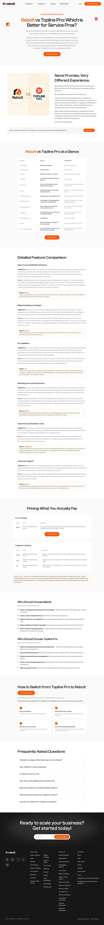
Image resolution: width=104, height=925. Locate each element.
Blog (79, 858)
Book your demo (62, 837)
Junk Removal (47, 887)
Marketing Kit (62, 858)
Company (42, 4)
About (79, 855)
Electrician (33, 874)
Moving (46, 875)
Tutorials (80, 868)
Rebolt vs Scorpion (64, 882)
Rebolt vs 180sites (64, 874)
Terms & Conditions (83, 919)
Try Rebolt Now (52, 237)
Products (29, 4)
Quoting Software (64, 861)
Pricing (53, 4)
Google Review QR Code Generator (88, 878)
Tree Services (34, 871)
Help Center (81, 861)
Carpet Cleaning (35, 855)
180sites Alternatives (65, 895)
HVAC (32, 858)
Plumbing (46, 869)
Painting (32, 861)
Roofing (46, 872)
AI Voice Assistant (64, 855)
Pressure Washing (35, 868)
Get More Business (52, 54)
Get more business (92, 4)
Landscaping (47, 883)
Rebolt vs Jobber (63, 888)
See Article (89, 130)
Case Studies (63, 4)
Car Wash (33, 878)
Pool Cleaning (34, 865)
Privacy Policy (95, 919)
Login (80, 4)
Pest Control (47, 865)
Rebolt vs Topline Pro (65, 885)
